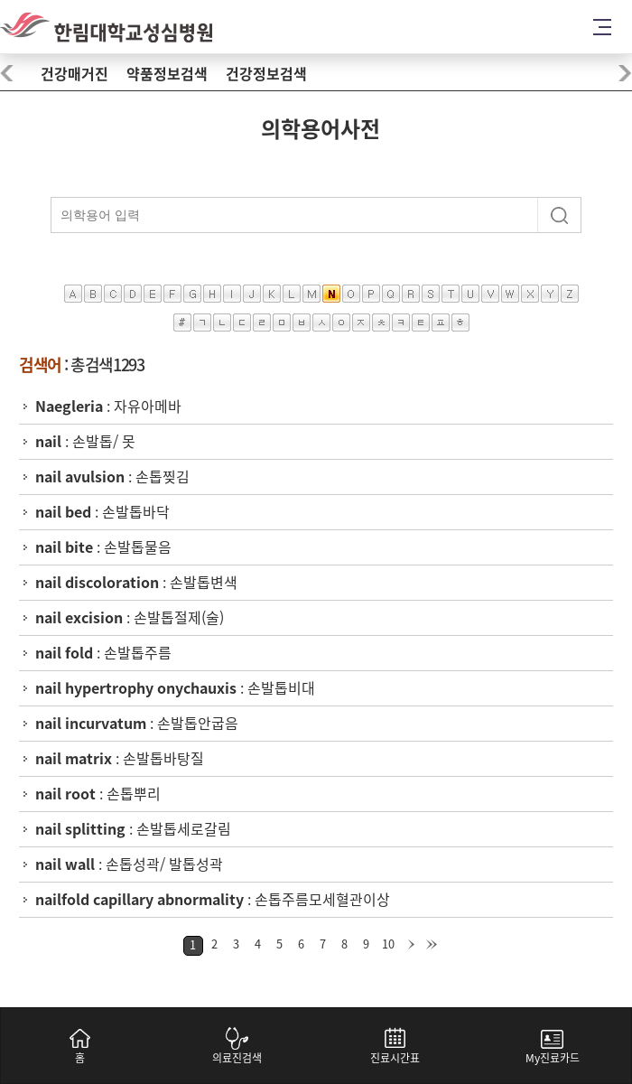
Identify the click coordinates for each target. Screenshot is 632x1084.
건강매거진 (74, 74)
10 (388, 944)
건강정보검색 (266, 74)
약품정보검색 (167, 74)
